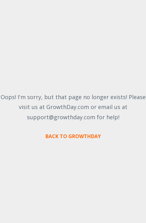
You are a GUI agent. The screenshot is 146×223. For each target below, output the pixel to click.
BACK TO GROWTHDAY (73, 136)
